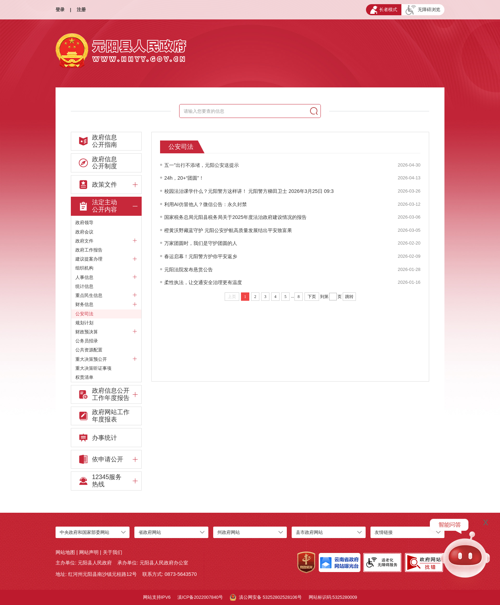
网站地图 (65, 552)
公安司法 (84, 313)
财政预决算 (106, 332)
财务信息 (106, 304)
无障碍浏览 (423, 10)
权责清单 (84, 377)
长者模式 (383, 10)
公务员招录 (86, 340)
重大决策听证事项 (93, 368)
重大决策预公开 (106, 359)
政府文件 (106, 241)
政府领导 (84, 222)
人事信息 (106, 277)
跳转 (349, 296)
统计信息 (84, 286)
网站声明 (89, 552)
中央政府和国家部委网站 (84, 532)
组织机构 (84, 268)
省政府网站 (150, 532)
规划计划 (84, 322)
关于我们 (112, 552)
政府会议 (84, 232)
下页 (312, 296)
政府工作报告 (88, 250)
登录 (60, 9)
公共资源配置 (88, 349)
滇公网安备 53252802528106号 (266, 597)
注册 (81, 9)
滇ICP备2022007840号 (200, 597)
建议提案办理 (106, 259)
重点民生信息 (106, 295)
